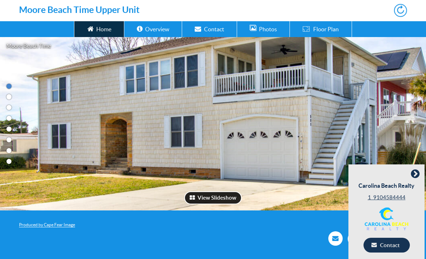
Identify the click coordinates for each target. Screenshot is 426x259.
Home (99, 28)
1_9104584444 (388, 197)
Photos (263, 28)
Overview (153, 28)
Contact (209, 28)
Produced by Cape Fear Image (47, 224)
